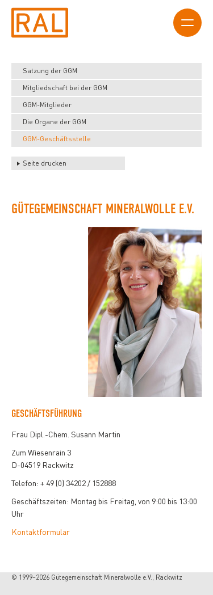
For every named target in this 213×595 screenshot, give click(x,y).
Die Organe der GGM (54, 121)
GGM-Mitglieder (47, 104)
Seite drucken (44, 163)
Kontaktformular (40, 532)
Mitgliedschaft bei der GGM (65, 87)
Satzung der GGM (50, 70)
